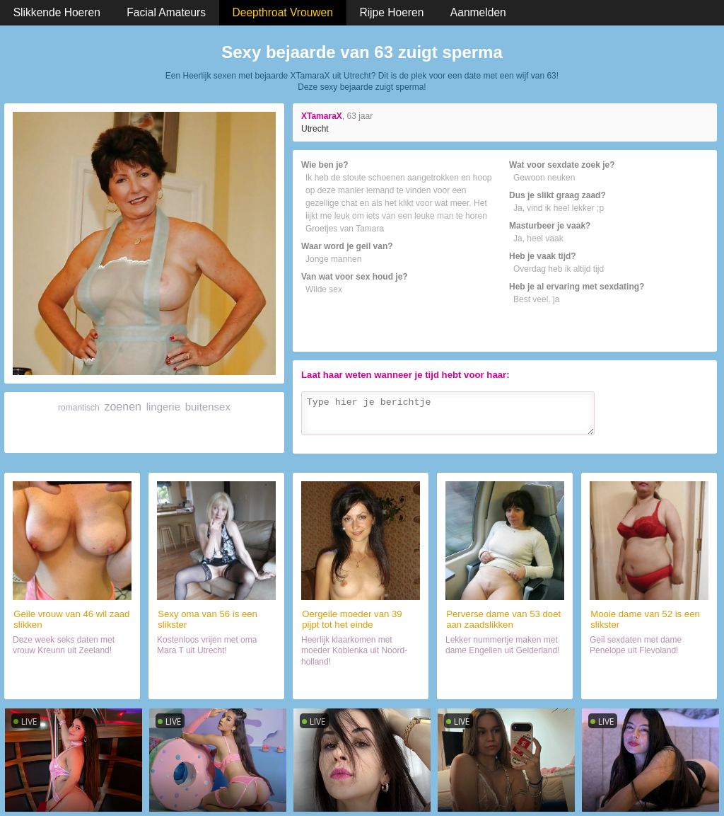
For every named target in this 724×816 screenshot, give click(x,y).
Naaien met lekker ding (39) (360, 682)
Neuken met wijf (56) (216, 682)
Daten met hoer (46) (72, 682)
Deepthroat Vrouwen (283, 12)
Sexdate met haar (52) (649, 682)
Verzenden (679, 440)
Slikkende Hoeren (56, 12)
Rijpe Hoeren (391, 12)
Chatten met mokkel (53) (504, 682)
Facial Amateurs (166, 12)
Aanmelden (478, 12)
